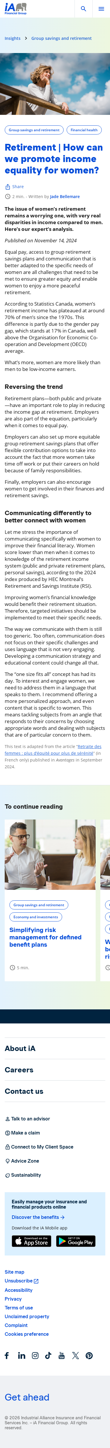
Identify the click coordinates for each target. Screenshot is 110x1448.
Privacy (13, 1299)
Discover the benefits (38, 1217)
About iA (20, 1048)
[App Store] (31, 1241)
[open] (101, 9)
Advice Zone (22, 1161)
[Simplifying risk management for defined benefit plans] (50, 855)
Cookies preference (27, 1334)
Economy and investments (35, 916)
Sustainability (23, 1175)
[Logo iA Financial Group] (15, 12)
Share (14, 187)
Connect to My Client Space (39, 1147)
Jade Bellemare (65, 196)
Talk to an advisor (27, 1119)
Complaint (16, 1325)
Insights (13, 38)
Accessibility (19, 1290)
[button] (83, 9)
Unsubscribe (19, 1281)
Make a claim (22, 1133)
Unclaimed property (27, 1316)
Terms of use (19, 1308)
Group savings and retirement (61, 38)
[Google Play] (76, 1241)
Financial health (84, 129)
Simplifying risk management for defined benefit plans (45, 937)
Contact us (24, 1091)
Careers (19, 1070)
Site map (14, 1272)
